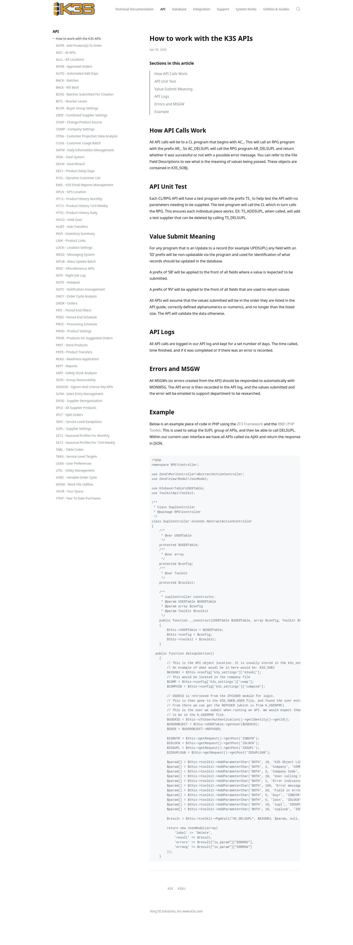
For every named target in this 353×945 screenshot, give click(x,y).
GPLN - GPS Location (71, 192)
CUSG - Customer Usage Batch (78, 143)
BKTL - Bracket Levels (71, 101)
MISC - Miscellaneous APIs (75, 268)
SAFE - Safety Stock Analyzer (76, 373)
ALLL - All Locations (70, 59)
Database (179, 9)
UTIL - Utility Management (75, 470)
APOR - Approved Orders (74, 66)
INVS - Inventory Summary (75, 233)
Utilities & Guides (276, 9)
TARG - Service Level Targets (76, 456)
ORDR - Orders (66, 303)
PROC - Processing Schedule (76, 324)
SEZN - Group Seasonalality (76, 380)
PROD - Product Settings (74, 331)
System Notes (246, 9)
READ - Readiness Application (77, 359)
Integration (201, 9)
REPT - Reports (66, 366)
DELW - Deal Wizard (70, 164)
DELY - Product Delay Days (75, 171)
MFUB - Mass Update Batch (76, 261)
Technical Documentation (134, 9)
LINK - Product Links (71, 240)
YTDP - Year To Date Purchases (78, 498)
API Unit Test (165, 81)
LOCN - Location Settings (74, 247)
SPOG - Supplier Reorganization (79, 401)
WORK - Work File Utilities (74, 484)
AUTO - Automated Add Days (77, 73)
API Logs (161, 96)
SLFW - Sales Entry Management (79, 394)
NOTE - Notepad (68, 282)
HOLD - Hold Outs (69, 219)
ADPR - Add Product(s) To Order (79, 45)
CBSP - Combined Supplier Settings (81, 115)
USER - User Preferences (73, 463)
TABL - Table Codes (70, 449)
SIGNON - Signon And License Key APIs (84, 387)
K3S (170, 888)
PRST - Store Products (72, 345)
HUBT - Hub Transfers (72, 226)
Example (161, 111)
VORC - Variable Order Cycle (76, 477)
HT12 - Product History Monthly (79, 199)
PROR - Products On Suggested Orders (84, 338)
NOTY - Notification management (80, 289)
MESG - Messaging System (75, 254)
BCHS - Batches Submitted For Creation (84, 94)
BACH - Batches (67, 80)
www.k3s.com (192, 911)
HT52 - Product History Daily (76, 213)
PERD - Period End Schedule (76, 317)
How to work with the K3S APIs (78, 38)
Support (223, 9)
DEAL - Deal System (70, 157)
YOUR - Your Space (69, 491)
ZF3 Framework (250, 423)
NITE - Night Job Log (71, 275)
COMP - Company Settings (75, 129)
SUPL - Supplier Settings (73, 428)
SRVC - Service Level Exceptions (79, 421)
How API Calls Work (170, 73)
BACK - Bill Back (67, 87)
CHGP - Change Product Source (79, 122)
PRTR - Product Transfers (74, 352)
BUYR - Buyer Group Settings (77, 108)
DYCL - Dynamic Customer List (78, 178)
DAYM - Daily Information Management (85, 150)
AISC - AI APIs (66, 52)
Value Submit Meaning (173, 89)
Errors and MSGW (169, 104)
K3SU (182, 888)
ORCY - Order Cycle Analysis (76, 296)
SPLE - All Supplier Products (76, 408)
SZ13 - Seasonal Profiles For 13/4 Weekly (85, 442)
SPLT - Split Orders (69, 415)
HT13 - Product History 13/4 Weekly (82, 206)
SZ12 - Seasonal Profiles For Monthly (82, 435)
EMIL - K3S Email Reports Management (84, 185)
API (162, 9)
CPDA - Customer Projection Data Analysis (87, 136)
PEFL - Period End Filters (73, 310)
